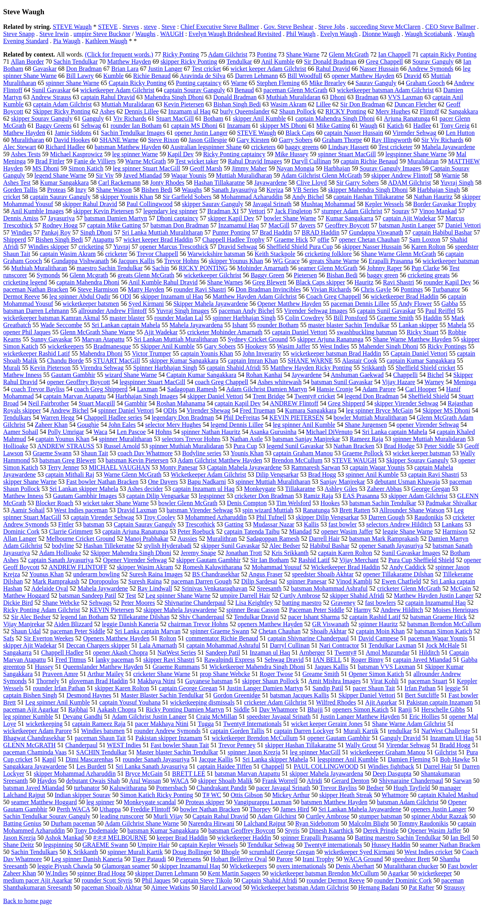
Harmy (362, 609)
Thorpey (260, 809)
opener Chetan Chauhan (369, 239)
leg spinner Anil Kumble (304, 424)
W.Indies (56, 873)
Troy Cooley (160, 517)
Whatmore (395, 795)
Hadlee (422, 125)
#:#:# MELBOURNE (120, 837)
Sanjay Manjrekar (342, 481)
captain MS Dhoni (194, 125)
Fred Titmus (70, 659)
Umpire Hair (154, 844)
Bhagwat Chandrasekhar (34, 738)
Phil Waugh (300, 33)
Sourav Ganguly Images (390, 168)
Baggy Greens (54, 125)
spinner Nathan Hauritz (210, 431)
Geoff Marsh (206, 168)
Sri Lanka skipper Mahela (275, 759)
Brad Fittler (49, 161)
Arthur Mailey (105, 673)
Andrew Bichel (69, 410)
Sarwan (462, 780)
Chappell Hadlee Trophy (234, 239)
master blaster (127, 317)
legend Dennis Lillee (236, 424)
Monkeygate (260, 488)
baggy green (382, 275)
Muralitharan (27, 139)
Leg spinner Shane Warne (178, 595)
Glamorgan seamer (126, 866)
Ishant (240, 325)
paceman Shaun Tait (100, 738)
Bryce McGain (144, 773)
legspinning (58, 844)
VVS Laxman (405, 97)
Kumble (113, 75)
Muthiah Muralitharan (39, 268)
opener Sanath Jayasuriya (391, 545)
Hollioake (15, 446)
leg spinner (100, 802)
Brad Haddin (276, 232)
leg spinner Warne (135, 154)
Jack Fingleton (293, 211)
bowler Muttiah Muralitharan (370, 417)
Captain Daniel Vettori (418, 353)
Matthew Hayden (129, 61)
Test (130, 595)
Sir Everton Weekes (49, 638)
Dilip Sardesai (259, 581)
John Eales (122, 424)
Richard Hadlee (65, 147)
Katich (395, 125)
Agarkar (398, 873)
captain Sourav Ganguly (194, 90)
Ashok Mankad (64, 837)
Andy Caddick (407, 567)
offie (324, 239)
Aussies (187, 538)
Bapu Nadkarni (207, 481)
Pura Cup (245, 446)
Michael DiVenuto (329, 431)
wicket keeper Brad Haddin (158, 239)
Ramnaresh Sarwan (315, 467)
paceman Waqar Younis (438, 638)
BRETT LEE (188, 773)
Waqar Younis (188, 175)
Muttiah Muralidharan (244, 175)
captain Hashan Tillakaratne (368, 196)
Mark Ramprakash (56, 581)
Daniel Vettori (463, 225)
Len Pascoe (131, 431)
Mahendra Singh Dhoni (174, 97)
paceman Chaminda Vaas (35, 752)
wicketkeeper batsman (450, 261)
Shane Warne (302, 54)
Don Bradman (84, 68)
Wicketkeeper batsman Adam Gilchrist (300, 887)
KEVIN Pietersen (111, 609)
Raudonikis (428, 517)
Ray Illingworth (391, 139)
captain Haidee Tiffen (224, 766)
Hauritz (363, 282)
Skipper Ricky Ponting (62, 111)
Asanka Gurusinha (273, 431)
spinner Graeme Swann (219, 631)
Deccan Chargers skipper (98, 645)
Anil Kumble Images (37, 211)
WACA (180, 780)
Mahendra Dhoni (101, 353)
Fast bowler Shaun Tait (180, 745)
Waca (100, 431)
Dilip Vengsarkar (277, 474)
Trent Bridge (268, 396)
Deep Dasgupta (392, 773)
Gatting (234, 524)
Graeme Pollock (362, 453)
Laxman (147, 389)
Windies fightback (391, 766)
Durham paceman (73, 823)
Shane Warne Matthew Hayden (412, 339)
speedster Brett (411, 859)
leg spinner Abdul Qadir (79, 296)
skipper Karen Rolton (122, 688)
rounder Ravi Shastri (200, 289)
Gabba (449, 303)
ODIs (170, 410)
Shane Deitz (18, 844)
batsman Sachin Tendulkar (382, 503)
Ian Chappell (394, 54)
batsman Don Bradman (179, 225)
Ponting (267, 54)
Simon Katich (85, 168)
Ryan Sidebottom (317, 823)
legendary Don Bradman (183, 417)
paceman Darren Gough (201, 581)
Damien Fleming (409, 759)
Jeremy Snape (198, 552)
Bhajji (315, 709)
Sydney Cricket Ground (257, 339)
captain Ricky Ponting (448, 54)
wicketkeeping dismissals (202, 702)
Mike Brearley (327, 83)
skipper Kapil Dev (231, 218)
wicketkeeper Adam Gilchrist (117, 90)
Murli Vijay (168, 816)
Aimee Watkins (170, 887)
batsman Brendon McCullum (444, 624)
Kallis (311, 524)
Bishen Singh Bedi (59, 239)
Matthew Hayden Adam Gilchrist (254, 296)
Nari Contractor (339, 645)
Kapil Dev (180, 154)
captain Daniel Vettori (299, 332)
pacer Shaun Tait (374, 688)
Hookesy (256, 346)
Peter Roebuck (196, 531)
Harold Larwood (220, 887)
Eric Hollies (424, 716)
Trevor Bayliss (338, 787)
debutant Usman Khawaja (407, 481)
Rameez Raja (366, 439)
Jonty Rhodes (167, 182)
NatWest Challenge (445, 730)
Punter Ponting (231, 232)
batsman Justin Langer (407, 225)
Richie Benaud (152, 75)
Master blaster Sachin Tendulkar (177, 752)
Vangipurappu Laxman (263, 802)
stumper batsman (380, 816)
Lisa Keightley (254, 602)
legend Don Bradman (372, 396)
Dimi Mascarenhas (89, 759)
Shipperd (14, 239)
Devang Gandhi (82, 716)
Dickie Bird (18, 602)
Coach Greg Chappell (333, 296)
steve (150, 26)
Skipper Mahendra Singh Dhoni (131, 552)
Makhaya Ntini (156, 681)
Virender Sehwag (414, 132)
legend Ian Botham (84, 617)
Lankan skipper (418, 325)
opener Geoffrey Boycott (78, 382)
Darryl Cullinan (290, 645)
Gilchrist (446, 752)
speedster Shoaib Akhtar (323, 574)
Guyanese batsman (209, 681)
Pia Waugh (66, 41)
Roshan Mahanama (181, 403)
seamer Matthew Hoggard (44, 802)
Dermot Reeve (21, 296)
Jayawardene (270, 182)
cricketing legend (25, 282)
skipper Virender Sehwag (406, 403)
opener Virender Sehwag (427, 424)
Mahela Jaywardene (103, 588)
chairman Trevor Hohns (198, 624)
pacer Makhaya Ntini (161, 723)
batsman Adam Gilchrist (408, 802)
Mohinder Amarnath (262, 268)
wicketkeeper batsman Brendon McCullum (324, 873)
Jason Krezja (19, 837)
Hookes (330, 503)
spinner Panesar (307, 581)
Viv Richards (129, 118)
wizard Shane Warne (131, 374)
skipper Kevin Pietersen (103, 211)
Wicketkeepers (248, 866)
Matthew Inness (23, 495)
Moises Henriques (456, 609)
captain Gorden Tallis (237, 730)
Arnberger (312, 652)
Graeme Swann (52, 453)
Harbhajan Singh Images (147, 396)
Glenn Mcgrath (89, 275)
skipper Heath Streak (345, 795)
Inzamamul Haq (238, 225)
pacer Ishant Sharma (314, 617)
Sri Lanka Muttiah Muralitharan (162, 232)
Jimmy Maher (249, 168)
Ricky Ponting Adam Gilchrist (41, 609)
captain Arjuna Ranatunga (135, 531)
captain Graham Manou (303, 453)
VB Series (305, 189)
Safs (8, 638)
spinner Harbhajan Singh (244, 317)
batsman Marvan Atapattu (247, 773)
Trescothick (200, 524)
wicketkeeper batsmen (91, 303)
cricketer (116, 253)
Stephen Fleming (278, 83)
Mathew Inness (22, 374)
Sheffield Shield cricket (425, 367)
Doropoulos (104, 581)
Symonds (48, 275)
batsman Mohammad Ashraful (329, 588)
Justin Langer (165, 68)
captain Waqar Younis (377, 467)
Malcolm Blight (369, 823)
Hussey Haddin (390, 844)
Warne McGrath (145, 161)
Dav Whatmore (278, 709)
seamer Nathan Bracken (450, 844)
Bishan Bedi (342, 275)
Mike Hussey (292, 154)
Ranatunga (316, 510)
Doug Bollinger (192, 851)
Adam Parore (379, 389)
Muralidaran (423, 161)
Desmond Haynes (88, 695)
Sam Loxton (424, 239)
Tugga (206, 723)
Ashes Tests (25, 154)
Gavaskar (45, 68)
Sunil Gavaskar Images (411, 552)
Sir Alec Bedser (31, 617)
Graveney (343, 602)
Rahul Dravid (333, 68)
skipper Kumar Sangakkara (184, 360)
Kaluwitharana (127, 787)
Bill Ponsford (350, 317)
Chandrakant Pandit (222, 787)
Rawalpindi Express (229, 659)
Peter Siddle (439, 446)
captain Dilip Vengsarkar (158, 495)
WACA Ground (363, 859)
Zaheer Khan (51, 424)
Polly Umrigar (65, 431)
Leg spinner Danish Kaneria (87, 859)
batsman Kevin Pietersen (137, 460)
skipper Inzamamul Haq (189, 866)
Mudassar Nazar (273, 524)
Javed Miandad (142, 175)
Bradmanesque (112, 346)
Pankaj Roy (55, 232)
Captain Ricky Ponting (138, 83)
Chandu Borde (65, 360)
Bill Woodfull (305, 75)
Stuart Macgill (97, 403)
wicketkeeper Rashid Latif (36, 353)
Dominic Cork (21, 531)
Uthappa (110, 809)
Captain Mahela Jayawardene (244, 467)
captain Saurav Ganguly (60, 196)
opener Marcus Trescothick (174, 246)
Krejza (275, 189)
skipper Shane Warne (30, 481)
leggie (452, 688)
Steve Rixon (163, 139)
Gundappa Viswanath (376, 232)
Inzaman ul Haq (270, 652)
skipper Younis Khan (126, 196)
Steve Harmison (98, 289)
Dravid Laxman (137, 510)
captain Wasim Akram (68, 253)
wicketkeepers (65, 346)
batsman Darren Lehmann (36, 310)
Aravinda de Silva (202, 75)
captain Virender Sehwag (102, 517)
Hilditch (429, 652)
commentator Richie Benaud (222, 638)
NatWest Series (176, 652)
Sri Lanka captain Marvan (148, 631)
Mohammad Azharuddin (252, 196)
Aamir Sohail (28, 510)
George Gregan (430, 488)
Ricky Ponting (181, 54)
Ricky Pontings (447, 346)
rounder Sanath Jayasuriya (156, 759)
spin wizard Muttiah (268, 510)
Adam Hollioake (60, 552)
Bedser (375, 787)
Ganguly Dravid (400, 738)
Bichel (435, 374)
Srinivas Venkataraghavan (214, 588)
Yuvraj (121, 246)
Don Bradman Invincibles (268, 289)
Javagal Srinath (272, 204)
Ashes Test (16, 182)
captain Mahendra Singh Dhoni (335, 118)
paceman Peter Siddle (77, 631)
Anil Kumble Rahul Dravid (163, 282)
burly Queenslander (245, 111)
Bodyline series (201, 453)
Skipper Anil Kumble (167, 346)
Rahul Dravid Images (255, 161)
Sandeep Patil (222, 652)
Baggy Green (267, 275)
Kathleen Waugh (106, 41)
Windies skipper (48, 246)
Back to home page (27, 901)
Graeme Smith (395, 317)
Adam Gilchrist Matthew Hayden (220, 460)
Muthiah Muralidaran (293, 97)
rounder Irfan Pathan (59, 688)
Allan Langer (20, 538)
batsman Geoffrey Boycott (241, 830)
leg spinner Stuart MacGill (146, 168)
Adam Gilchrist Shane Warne (142, 823)
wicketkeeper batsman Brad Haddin (336, 353)
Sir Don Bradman (362, 104)
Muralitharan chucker (411, 866)
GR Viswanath (330, 624)
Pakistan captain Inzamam (439, 702)
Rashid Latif (314, 560)
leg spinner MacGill (315, 752)
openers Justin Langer (438, 809)
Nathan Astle (246, 439)
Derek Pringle (380, 830)
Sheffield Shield (428, 396)
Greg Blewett (269, 282)
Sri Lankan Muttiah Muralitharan (176, 339)
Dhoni (338, 97)
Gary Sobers (220, 346)
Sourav (400, 211)
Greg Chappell (384, 61)
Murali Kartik (360, 730)
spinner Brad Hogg (102, 873)
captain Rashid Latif (375, 617)
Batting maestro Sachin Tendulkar (398, 837)
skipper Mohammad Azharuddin (75, 773)
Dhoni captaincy (177, 218)
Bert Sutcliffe (422, 695)
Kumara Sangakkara (310, 410)
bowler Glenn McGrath (187, 503)
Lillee (323, 104)
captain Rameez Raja (98, 723)
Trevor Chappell (157, 253)
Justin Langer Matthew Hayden (360, 716)
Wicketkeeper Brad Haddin (345, 567)
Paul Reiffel (440, 310)
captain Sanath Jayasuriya (60, 560)
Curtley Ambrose (327, 816)
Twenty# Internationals (252, 723)
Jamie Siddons (73, 132)
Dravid (412, 75)
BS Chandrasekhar (216, 574)
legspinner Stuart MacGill (152, 382)
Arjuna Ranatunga (407, 118)
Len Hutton (460, 132)
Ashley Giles (340, 488)
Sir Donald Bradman (330, 61)
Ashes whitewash (280, 382)
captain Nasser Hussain (353, 132)
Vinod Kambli (354, 581)
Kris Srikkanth (290, 552)
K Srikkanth (82, 851)
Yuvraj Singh (457, 182)
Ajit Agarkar (381, 702)
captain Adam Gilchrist (62, 104)
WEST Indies (124, 745)
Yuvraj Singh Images (182, 310)
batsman (93, 524)
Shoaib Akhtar (328, 631)
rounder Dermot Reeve (336, 880)
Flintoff (429, 111)
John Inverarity (261, 353)
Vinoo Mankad (438, 211)
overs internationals (301, 866)
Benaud (244, 90)
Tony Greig (455, 125)
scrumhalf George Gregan (282, 851)
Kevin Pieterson (50, 367)
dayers (307, 225)
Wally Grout (361, 745)
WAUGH (172, 33)
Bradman (367, 97)
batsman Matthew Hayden (128, 147)
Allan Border (27, 61)
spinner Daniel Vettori (126, 410)
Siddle (241, 709)
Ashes (107, 111)
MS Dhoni (45, 168)
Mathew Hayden (24, 132)
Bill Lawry (80, 75)
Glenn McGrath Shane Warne (97, 332)
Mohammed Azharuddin (216, 517)
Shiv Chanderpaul (201, 617)
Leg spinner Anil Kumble (57, 702)
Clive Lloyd (311, 182)
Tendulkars (17, 417)
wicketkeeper (435, 873)
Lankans (452, 524)
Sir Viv (105, 175)
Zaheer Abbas (384, 488)
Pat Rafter (421, 887)
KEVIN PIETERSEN (296, 417)
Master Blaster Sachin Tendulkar (162, 695)
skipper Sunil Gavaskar (230, 545)
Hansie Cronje (334, 389)
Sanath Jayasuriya (234, 189)
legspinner (212, 495)
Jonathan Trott (243, 552)
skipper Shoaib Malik (225, 780)
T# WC (212, 795)
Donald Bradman (235, 97)
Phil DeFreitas (242, 417)
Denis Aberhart (354, 866)
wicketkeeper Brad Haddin (404, 296)
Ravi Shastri (398, 282)
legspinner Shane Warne (416, 154)
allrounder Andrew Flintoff (112, 310)
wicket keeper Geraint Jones (327, 723)
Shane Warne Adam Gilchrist (409, 723)
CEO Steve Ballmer (450, 26)
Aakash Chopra (116, 709)
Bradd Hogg (455, 745)
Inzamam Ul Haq (452, 738)
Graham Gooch (425, 83)
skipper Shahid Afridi (357, 595)
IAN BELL (327, 659)
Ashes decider (145, 488)
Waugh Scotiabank (428, 33)
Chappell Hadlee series (113, 417)
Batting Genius (22, 823)
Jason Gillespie (208, 139)
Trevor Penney (237, 745)
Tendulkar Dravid (256, 617)
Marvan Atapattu (103, 339)
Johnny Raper (384, 268)
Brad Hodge (399, 446)
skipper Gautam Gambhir (208, 560)
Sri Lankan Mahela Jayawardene (359, 809)
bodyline (63, 545)
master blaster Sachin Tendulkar (348, 325)
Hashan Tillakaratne (219, 182)
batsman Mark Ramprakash (384, 538)
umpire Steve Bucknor (102, 33)
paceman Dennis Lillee (360, 303)
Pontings (412, 289)
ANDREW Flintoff (294, 403)
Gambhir (136, 403)
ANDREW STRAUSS (65, 446)
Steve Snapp (19, 33)
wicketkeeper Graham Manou (387, 752)
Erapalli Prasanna (391, 261)
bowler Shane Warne (290, 218)
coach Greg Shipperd (100, 389)
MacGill (278, 225)
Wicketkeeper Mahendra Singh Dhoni (257, 666)
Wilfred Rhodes (336, 702)
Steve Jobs (331, 26)
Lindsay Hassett (348, 147)
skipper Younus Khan (236, 261)
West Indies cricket (428, 851)
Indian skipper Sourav (82, 795)
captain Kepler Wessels (208, 844)
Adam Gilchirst (276, 816)
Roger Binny (367, 659)
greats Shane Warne (334, 261)
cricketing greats (428, 275)
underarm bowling (96, 574)
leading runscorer (122, 816)
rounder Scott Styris (107, 880)
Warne (239, 83)
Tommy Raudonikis (423, 823)
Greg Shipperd (346, 403)
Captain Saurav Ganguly (145, 524)
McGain (460, 588)
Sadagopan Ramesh (192, 389)
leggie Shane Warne (408, 531)
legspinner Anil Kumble (347, 759)
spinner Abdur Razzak (439, 816)
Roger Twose (276, 673)
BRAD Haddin (321, 232)
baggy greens (302, 147)
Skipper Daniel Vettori (367, 695)
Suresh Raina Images (156, 574)
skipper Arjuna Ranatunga (330, 339)
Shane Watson (114, 189)
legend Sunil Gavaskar (295, 446)
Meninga (464, 382)
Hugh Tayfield (411, 787)
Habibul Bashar (329, 545)
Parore (285, 859)
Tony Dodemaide (96, 830)
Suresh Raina (145, 581)
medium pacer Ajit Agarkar (37, 880)
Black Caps (300, 132)
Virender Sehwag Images (316, 310)
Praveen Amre (60, 673)
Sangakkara (463, 111)
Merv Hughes (393, 111)
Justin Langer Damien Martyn (265, 688)
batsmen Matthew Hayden (334, 802)
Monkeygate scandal (150, 802)
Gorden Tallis (20, 189)
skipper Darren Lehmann (166, 873)
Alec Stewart (19, 147)
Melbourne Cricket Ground (80, 538)
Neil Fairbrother (48, 403)
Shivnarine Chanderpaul (195, 602)
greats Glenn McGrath (145, 275)
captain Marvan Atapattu (74, 396)
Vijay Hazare (398, 382)
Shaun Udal (26, 631)
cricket (12, 196)
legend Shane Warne (60, 175)
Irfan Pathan (420, 688)
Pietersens (188, 859)
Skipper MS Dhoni (446, 410)
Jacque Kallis (216, 759)
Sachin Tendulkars (34, 851)
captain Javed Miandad (422, 659)
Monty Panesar (178, 467)
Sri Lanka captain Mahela (394, 431)
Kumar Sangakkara (64, 182)
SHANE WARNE (310, 360)
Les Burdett (91, 766)
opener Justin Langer (200, 132)
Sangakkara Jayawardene (35, 766)
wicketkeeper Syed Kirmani (359, 851)
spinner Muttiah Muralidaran (429, 439)
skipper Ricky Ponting (189, 61)
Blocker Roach (55, 503)
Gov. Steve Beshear (289, 26)
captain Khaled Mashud (448, 795)
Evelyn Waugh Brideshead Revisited (235, 33)
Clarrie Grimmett (71, 531)
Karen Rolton (428, 246)
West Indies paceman (81, 510)
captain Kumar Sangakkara (420, 360)
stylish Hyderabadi (167, 545)
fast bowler (342, 524)
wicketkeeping (44, 723)
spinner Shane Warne (72, 83)
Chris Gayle (376, 289)
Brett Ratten (354, 510)
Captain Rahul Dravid (220, 816)
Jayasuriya (61, 218)
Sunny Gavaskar (51, 339)
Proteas (56, 189)
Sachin (160, 268)
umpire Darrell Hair (245, 595)
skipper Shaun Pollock (270, 681)
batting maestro (301, 602)
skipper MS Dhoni (283, 125)
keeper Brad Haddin (182, 837)
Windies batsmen (103, 730)
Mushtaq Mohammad (328, 204)
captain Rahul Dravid (108, 97)
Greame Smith (321, 673)
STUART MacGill (116, 360)
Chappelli (405, 374)
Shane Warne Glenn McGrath (398, 253)
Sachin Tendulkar (75, 61)
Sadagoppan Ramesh (272, 538)
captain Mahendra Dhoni (88, 282)
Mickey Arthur (291, 795)
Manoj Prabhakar (147, 538)
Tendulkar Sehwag (270, 844)
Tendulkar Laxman (392, 645)
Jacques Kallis (136, 261)
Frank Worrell (280, 780)
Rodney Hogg (60, 225)
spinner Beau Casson (252, 609)
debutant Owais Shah (93, 780)
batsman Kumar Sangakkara (163, 830)
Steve (168, 26)
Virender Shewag (208, 410)
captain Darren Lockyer (304, 730)
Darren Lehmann (256, 75)
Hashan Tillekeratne (108, 545)
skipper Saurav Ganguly (212, 204)
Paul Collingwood (149, 204)
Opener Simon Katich (376, 673)
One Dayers (163, 481)
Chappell (272, 766)
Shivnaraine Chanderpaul (411, 780)
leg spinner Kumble (28, 716)
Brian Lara (124, 68)
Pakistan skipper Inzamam (168, 738)
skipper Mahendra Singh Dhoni (367, 189)
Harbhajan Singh (438, 189)
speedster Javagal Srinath (278, 716)
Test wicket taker (196, 161)
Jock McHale (442, 645)
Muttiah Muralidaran (127, 104)
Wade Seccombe (61, 325)
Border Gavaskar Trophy (444, 204)
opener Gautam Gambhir (338, 738)
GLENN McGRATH (29, 745)
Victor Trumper (151, 353)
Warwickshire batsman (216, 253)
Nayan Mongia (295, 168)
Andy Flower (415, 303)
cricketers (263, 147)
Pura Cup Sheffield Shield (421, 560)
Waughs (145, 33)
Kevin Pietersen (184, 104)
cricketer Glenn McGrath (409, 588)
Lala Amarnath (158, 645)
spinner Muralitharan (125, 439)
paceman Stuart (427, 681)
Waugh (368, 125)
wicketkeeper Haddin (244, 837)
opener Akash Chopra (120, 652)
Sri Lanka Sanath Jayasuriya (152, 766)
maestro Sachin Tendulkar (110, 268)
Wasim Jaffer (293, 346)
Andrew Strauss (51, 97)
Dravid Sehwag (237, 246)
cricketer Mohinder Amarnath (224, 332)
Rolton (167, 638)
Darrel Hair (438, 766)
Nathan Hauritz (433, 196)
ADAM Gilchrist (409, 182)
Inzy (80, 189)
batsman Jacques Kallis (299, 695)
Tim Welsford (293, 503)
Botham (213, 118)
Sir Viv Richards (442, 139)
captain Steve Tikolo (206, 880)
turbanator (87, 787)
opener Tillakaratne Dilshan (398, 574)
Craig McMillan (216, 716)
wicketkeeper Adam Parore (37, 730)
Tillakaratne (300, 488)
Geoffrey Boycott (347, 225)
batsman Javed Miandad (33, 787)
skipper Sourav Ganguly (42, 118)
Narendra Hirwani (211, 823)
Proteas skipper (205, 802)
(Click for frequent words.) (119, 54)
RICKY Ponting (346, 111)
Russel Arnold (122, 446)
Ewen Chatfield (401, 581)
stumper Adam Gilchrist (351, 211)
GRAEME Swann (105, 844)
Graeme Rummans (176, 666)
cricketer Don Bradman (264, 495)
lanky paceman (115, 659)
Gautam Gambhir (73, 374)
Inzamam (239, 125)
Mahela (456, 325)
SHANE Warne (119, 139)
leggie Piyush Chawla (65, 866)
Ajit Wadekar (161, 332)
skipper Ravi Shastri (169, 659)
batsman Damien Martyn (115, 218)
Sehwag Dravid (283, 659)
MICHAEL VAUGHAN (119, 467)
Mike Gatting (333, 125)
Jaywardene (307, 374)
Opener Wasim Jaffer (434, 830)
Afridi (314, 780)
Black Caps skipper (320, 282)
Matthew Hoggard (26, 595)
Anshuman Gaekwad (357, 374)
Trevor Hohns (181, 261)
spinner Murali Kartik (135, 851)
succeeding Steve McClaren (385, 26)
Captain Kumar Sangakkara (202, 374)
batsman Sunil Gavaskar (342, 382)
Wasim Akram (288, 104)
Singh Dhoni (96, 232)
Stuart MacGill (175, 118)
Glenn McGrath (349, 54)
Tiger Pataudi (149, 859)
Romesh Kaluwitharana (212, 567)
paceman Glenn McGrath (295, 90)
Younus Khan (46, 574)
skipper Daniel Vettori (215, 396)
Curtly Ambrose (300, 595)
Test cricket (206, 68)
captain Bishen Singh (30, 695)
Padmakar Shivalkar (451, 503)
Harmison (454, 531)
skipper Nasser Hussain (372, 246)
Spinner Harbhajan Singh (165, 367)
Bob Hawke (455, 759)
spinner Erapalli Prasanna (312, 837)
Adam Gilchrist (227, 54)
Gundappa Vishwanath (80, 261)
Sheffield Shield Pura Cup (300, 246)
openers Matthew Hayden (270, 624)
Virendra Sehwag (102, 367)
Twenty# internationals (333, 844)
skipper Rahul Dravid (90, 204)
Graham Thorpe (342, 139)
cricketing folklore (328, 253)
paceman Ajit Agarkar (31, 709)
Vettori (256, 211)
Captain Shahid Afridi (269, 880)
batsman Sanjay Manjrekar (306, 439)
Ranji (405, 709)
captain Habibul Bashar (442, 232)
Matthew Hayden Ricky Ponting (311, 367)
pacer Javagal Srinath (283, 787)
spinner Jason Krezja (253, 752)
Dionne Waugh (381, 33)
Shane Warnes (224, 282)
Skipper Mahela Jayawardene (210, 303)
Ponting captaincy (199, 83)
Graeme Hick (291, 239)
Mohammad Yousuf (276, 567)
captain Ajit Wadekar (409, 218)
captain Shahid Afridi (234, 367)
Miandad (300, 531)
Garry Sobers (296, 139)
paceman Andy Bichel (247, 310)
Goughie (88, 424)
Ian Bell (460, 837)
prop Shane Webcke (225, 673)
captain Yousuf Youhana (130, 702)
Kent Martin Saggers (234, 873)
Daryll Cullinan (311, 161)
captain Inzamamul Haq (435, 602)
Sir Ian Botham (269, 560)
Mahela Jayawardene (448, 147)
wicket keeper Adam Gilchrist (268, 68)
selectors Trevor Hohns (191, 439)
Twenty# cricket (314, 396)
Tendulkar (239, 61)
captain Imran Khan (253, 360)
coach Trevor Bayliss (37, 389)
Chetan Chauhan (280, 631)
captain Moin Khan (380, 631)
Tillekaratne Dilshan (144, 617)
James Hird (294, 809)
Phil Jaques (156, 880)
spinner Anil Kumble (371, 474)
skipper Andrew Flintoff (401, 175)
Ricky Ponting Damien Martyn (185, 709)
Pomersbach (171, 787)
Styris (292, 830)
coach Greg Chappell (221, 382)
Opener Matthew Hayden (290, 303)
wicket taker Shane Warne (116, 503)
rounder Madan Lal (178, 317)
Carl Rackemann (119, 182)
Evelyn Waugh (339, 33)
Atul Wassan (145, 780)
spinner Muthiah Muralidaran (187, 446)
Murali (12, 367)
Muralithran (222, 538)
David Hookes (72, 139)
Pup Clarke (425, 268)
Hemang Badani (379, 887)
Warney (434, 382)
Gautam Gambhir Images (85, 495)
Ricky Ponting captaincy (234, 154)
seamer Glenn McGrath (327, 268)
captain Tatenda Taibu (252, 531)
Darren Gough (386, 517)
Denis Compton (247, 503)
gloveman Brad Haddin (98, 681)
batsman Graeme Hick (438, 617)
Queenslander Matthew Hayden (103, 666)
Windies (21, 232)
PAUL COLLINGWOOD (326, 766)
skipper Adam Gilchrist (417, 495)
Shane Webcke (61, 602)
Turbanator (446, 289)
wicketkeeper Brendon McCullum (255, 738)
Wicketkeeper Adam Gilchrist (208, 474)
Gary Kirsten (253, 139)
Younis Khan (247, 453)
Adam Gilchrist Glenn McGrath (321, 175)
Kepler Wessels (384, 204)
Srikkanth (374, 367)
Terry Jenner (63, 467)
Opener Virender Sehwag (135, 560)
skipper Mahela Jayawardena (326, 773)
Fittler (66, 524)
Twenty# (346, 652)
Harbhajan (337, 168)
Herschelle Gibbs (443, 709)
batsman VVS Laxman (386, 666)
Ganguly (93, 118)
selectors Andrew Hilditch (399, 524)
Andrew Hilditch (402, 609)
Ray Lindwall (154, 588)
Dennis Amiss (20, 218)
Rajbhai (78, 709)
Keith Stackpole (275, 253)
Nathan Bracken (354, 446)
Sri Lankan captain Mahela (126, 325)
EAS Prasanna (361, 495)
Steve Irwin (54, 33)
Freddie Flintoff (150, 809)
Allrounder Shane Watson (412, 510)
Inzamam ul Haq (189, 111)
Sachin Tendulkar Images (133, 132)
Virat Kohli (384, 681)
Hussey (44, 666)
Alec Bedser (284, 545)
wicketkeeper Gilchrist (212, 275)
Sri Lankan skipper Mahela (83, 488)
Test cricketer (395, 147)
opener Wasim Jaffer (347, 531)
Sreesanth (269, 588)
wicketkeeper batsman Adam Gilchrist (385, 90)
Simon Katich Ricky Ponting (156, 795)
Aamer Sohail (20, 431)
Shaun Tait (94, 453)
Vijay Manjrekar (24, 624)
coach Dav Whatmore (144, 453)
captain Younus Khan (62, 439)
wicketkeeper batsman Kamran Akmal (51, 317)
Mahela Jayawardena (196, 325)
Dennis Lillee (142, 111)
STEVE (108, 26)
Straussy (454, 887)
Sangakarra (17, 652)
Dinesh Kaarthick (331, 830)
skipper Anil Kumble (259, 118)
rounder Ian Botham (136, 125)
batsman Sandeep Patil (87, 595)
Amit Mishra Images (334, 681)
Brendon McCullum (297, 460)
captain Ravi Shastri (433, 474)
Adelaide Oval (49, 588)
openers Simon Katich (360, 709)
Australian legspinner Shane (205, 147)
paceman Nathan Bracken (35, 289)
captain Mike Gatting (114, 225)
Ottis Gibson (247, 795)
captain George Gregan (188, 688)
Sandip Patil (328, 688)
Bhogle (230, 851)
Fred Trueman (257, 410)
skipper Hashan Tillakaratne (300, 745)
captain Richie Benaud (369, 161)
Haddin (432, 317)
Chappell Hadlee (62, 652)
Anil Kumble (277, 61)
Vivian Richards (330, 289)
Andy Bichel (308, 196)
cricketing (91, 246)
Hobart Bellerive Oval (239, 859)
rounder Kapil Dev (447, 282)
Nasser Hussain (379, 68)
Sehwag (91, 125)
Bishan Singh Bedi (237, 104)
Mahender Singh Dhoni (388, 346)
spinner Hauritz (378, 624)
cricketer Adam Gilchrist (275, 702)
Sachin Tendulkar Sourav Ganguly (46, 816)
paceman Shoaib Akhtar (111, 887)
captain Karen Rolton (345, 552)
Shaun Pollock (297, 111)
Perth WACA (73, 809)
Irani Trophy (318, 859)
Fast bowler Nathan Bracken (102, 481)
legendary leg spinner (170, 211)
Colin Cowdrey (304, 317)
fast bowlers (380, 602)
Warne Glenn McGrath (132, 474)
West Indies (334, 346)
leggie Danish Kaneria (130, 624)
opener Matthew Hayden (363, 75)
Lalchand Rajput (265, 823)
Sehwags (100, 602)
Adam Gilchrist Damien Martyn (266, 389)
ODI (125, 296)
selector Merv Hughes (173, 424)
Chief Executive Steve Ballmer (219, 26)
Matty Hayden (146, 289)
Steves (131, 26)
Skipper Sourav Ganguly (417, 460)
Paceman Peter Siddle (317, 609)
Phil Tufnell (271, 517)
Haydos (47, 780)
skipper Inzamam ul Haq (172, 296)
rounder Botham (277, 325)
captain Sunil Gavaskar (386, 310)
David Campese (378, 638)
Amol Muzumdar (387, 652)
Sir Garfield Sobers (187, 196)
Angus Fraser (265, 574)
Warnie (451, 175)
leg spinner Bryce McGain (379, 410)
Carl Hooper (421, 389)
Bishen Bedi (156, 189)
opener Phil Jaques (27, 332)
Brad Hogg (322, 474)
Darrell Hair (324, 538)
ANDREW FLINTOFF (78, 567)
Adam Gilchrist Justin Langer (149, 716)
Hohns (163, 431)
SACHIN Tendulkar (101, 752)
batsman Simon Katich (443, 631)
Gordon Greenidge (237, 695)
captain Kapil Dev (238, 403)
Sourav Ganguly (432, 61)
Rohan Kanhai (264, 374)
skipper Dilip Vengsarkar (327, 517)
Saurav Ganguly (376, 83)
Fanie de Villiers (95, 161)
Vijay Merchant (359, 560)
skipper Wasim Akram (145, 567)
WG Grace (286, 261)
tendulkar (400, 730)
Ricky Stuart (422, 332)
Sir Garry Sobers (357, 182)
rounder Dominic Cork (403, 880)
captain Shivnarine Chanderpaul (308, 638)
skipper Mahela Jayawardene (180, 609)
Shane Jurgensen (366, 424)
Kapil (49, 759)
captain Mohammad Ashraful (223, 645)
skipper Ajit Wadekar (30, 645)
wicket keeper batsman (422, 453)
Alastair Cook (359, 360)
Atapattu (103, 239)
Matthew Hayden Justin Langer (434, 595)
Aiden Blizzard (73, 624)
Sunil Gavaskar (51, 90)
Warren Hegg (57, 417)
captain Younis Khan (206, 353)
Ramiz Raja (318, 495)
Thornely (47, 681)
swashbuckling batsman (367, 332)
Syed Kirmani (146, 303)
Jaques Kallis (331, 666)
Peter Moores (138, 602)
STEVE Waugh (72, 26)
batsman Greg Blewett (68, 460)
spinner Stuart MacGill (347, 154)
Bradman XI (223, 211)
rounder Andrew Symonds (167, 730)
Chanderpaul (81, 745)
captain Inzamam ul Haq (203, 488)
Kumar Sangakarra (349, 218)
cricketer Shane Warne (161, 673)
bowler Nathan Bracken (210, 809)
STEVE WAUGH (354, 460)
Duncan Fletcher (415, 104)
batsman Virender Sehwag (200, 510)
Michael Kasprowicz (76, 154)
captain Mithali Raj (70, 474)
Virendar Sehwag (408, 745)
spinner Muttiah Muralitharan (272, 481)
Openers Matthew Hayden (116, 638)
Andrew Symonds (430, 68)
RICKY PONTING (203, 268)
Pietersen (305, 275)
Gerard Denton (350, 780)
